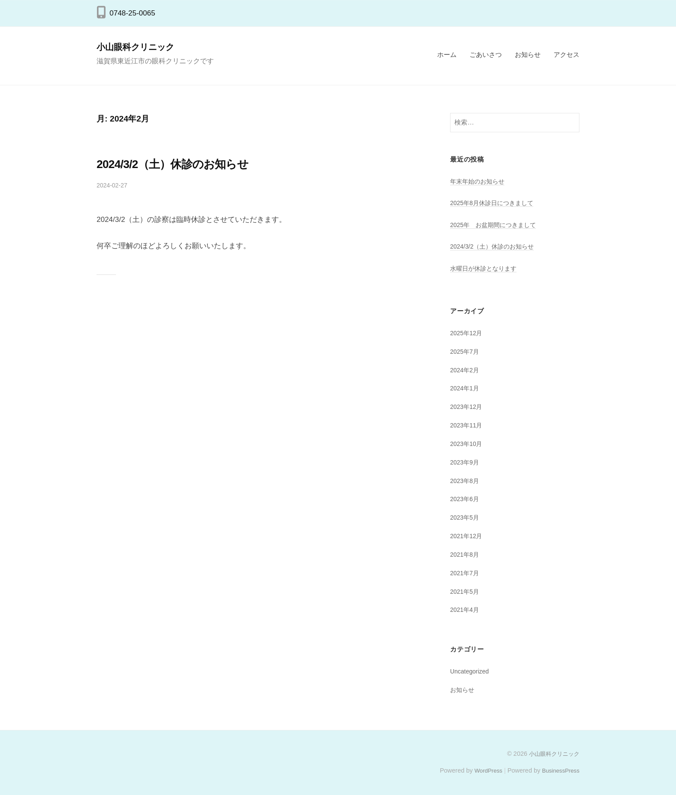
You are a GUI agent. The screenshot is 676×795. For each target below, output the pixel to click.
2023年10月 (467, 443)
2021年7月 (466, 573)
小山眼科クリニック (140, 46)
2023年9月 (466, 462)
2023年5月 (466, 517)
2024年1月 (466, 388)
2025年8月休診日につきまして (495, 202)
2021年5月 (466, 591)
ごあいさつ (485, 54)
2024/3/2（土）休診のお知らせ (189, 163)
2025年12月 (467, 333)
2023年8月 (466, 480)
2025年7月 (466, 351)
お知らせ (528, 54)
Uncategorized (471, 671)
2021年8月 (466, 554)
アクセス (566, 54)
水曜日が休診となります (485, 268)
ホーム (447, 54)
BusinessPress (559, 770)
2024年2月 (466, 370)
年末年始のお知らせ (479, 181)
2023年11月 (467, 425)
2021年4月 (466, 609)
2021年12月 (467, 535)
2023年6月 (466, 498)
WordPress (483, 770)
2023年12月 (467, 406)
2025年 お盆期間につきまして (496, 224)
